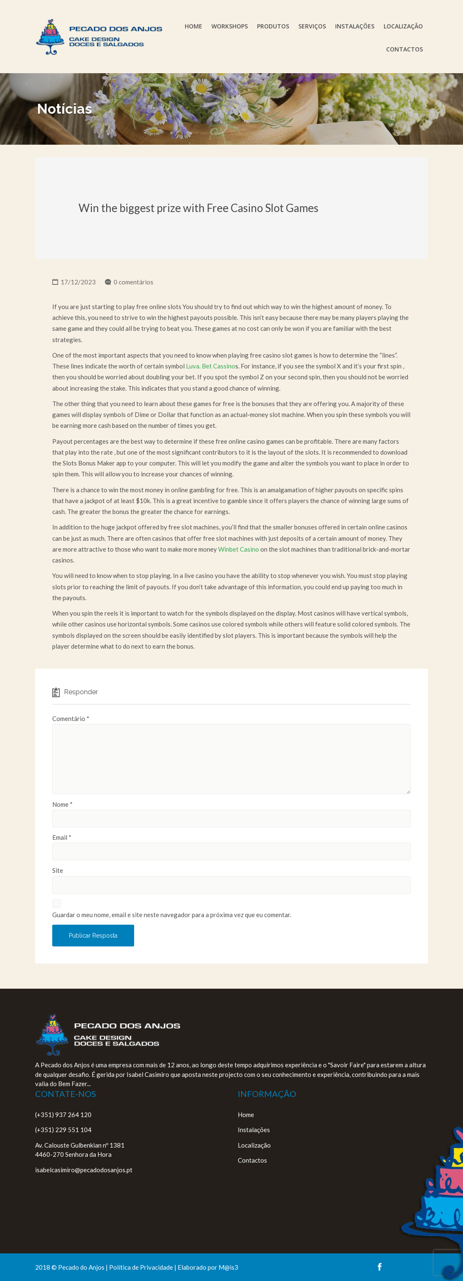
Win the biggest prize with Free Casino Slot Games (198, 208)
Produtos (273, 26)
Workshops (229, 26)
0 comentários (133, 282)
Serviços (312, 26)
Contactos (404, 49)
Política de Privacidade (141, 1267)
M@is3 (228, 1267)
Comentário (70, 718)
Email (61, 837)
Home (193, 26)
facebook (380, 1267)
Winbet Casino (238, 549)
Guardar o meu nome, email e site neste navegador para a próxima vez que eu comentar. (171, 914)
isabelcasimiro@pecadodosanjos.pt (83, 1170)
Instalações (354, 26)
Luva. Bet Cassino (210, 366)
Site (57, 870)
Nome (62, 804)
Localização (403, 26)
